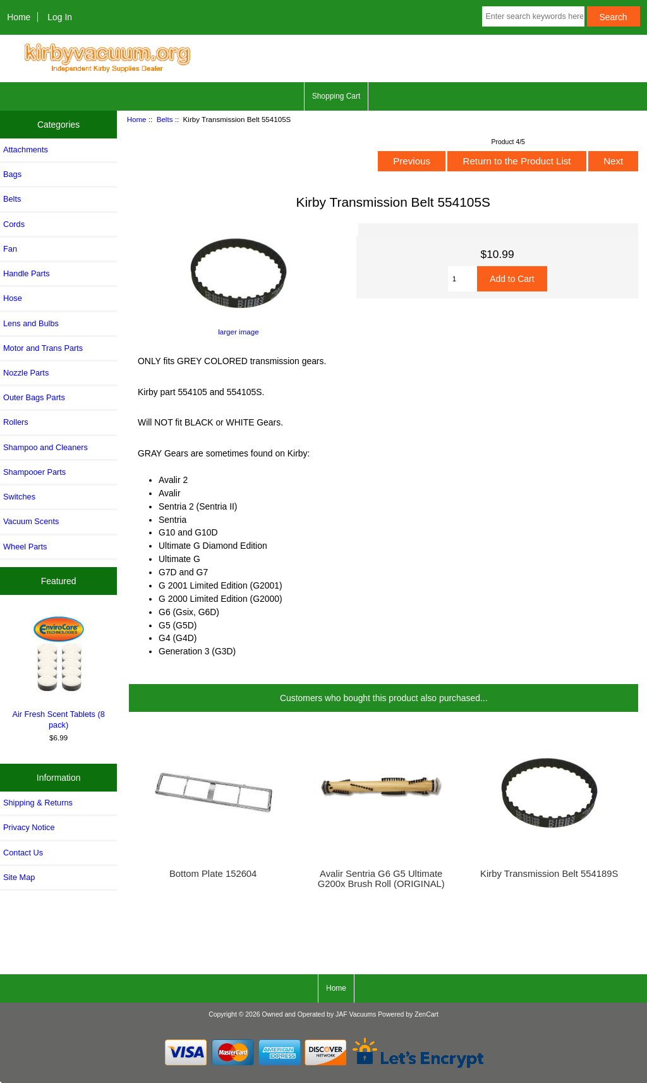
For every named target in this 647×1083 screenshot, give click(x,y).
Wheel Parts (25, 546)
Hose (12, 298)
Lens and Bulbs (31, 323)
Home (18, 17)
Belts (165, 119)
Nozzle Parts (26, 372)
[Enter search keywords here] (533, 16)
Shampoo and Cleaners (45, 447)
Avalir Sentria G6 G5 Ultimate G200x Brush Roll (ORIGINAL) (381, 879)
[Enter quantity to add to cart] (463, 278)
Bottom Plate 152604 (213, 874)
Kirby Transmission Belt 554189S (549, 874)
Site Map (19, 877)
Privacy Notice (28, 827)
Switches (19, 496)
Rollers (15, 422)
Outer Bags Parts (34, 397)
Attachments (25, 149)
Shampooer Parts (34, 472)
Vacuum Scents (31, 521)
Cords (14, 224)
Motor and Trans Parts (43, 348)
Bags (12, 174)
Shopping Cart (336, 96)
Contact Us (23, 852)
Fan (10, 249)
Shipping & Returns (38, 802)
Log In (59, 17)
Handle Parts (26, 273)
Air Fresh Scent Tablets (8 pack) (59, 670)
